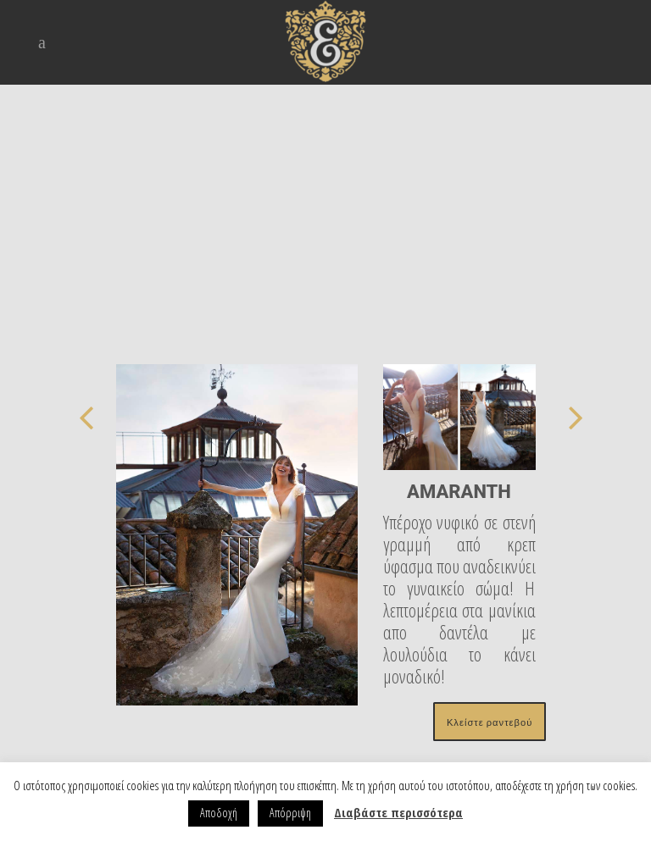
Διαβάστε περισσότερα (398, 812)
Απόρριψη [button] (290, 813)
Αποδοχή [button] (218, 813)
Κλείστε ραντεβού (489, 721)
